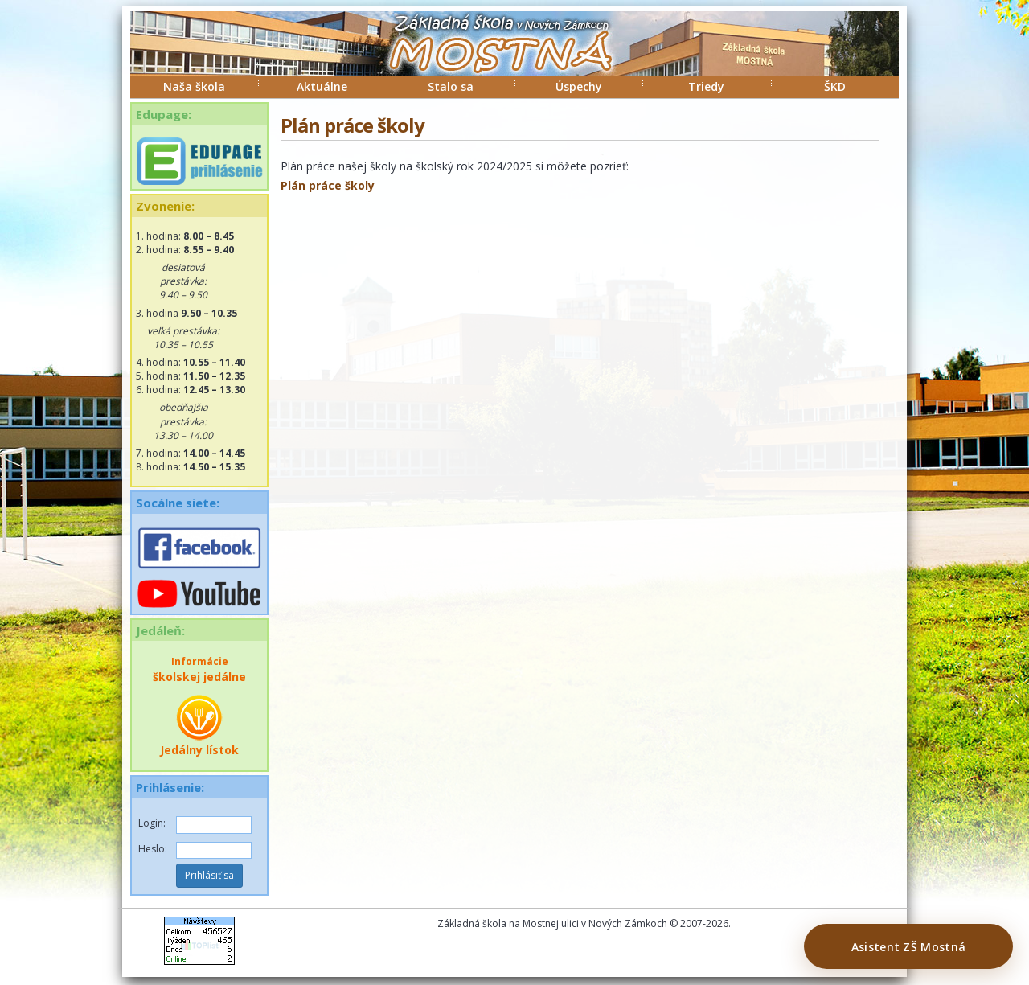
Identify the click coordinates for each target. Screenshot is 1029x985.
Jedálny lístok (199, 725)
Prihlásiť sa (209, 875)
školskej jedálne (199, 669)
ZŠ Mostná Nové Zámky (484, 59)
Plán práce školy (328, 185)
